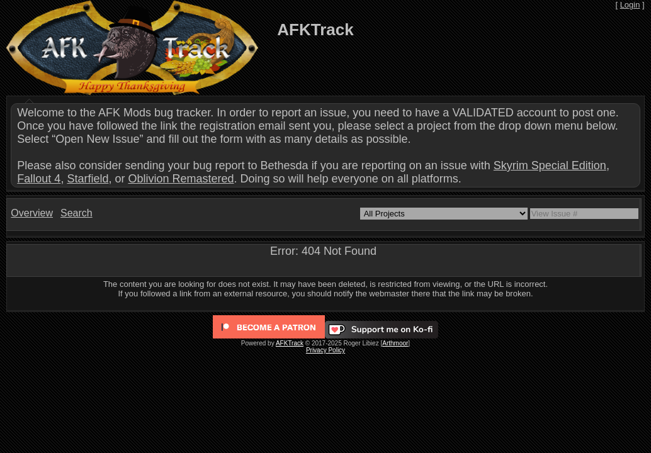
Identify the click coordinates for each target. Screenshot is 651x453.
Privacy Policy (325, 350)
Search (76, 213)
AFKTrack (289, 343)
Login (630, 4)
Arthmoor (395, 343)
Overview (32, 213)
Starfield (87, 178)
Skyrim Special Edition (550, 165)
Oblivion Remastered (181, 178)
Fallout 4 (38, 178)
